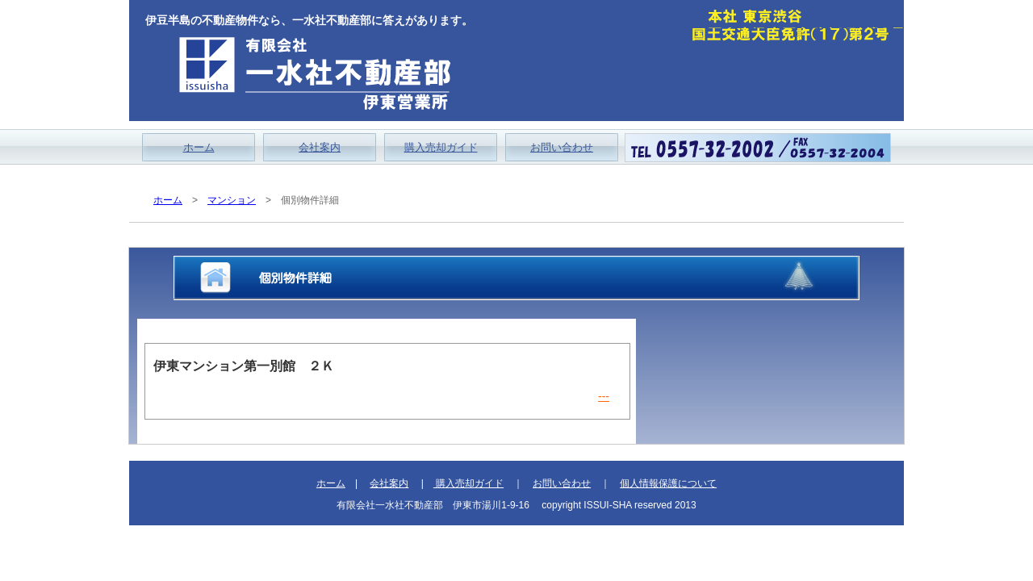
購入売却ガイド (441, 147)
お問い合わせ (561, 147)
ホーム (199, 147)
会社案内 (320, 147)
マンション (231, 200)
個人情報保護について (668, 483)
